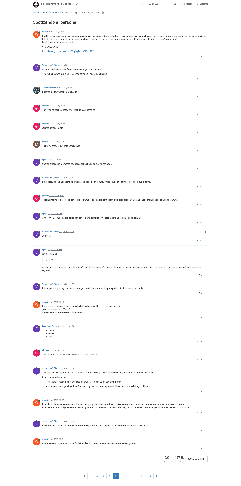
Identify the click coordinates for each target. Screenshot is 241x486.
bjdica (44, 160)
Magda (45, 142)
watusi (45, 32)
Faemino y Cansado (50, 326)
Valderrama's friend (50, 65)
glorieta (45, 106)
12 (149, 476)
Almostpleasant (49, 88)
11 (142, 476)
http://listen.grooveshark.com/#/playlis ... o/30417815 (68, 51)
